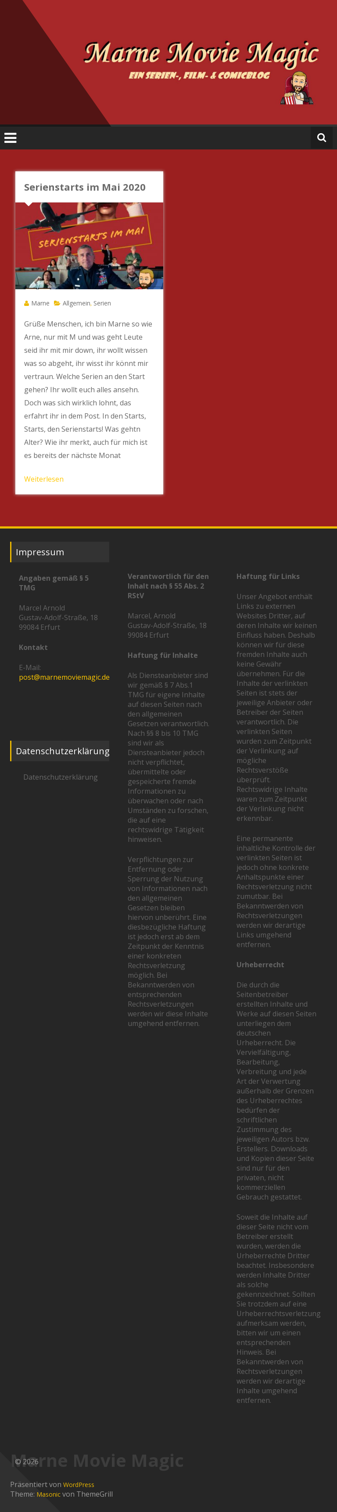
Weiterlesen (44, 479)
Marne (40, 303)
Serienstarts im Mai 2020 (85, 186)
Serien (102, 303)
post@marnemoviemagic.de (64, 677)
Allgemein (76, 303)
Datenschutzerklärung (60, 777)
